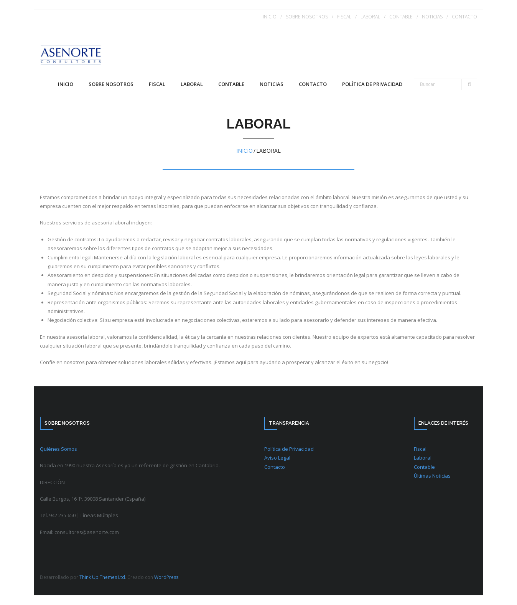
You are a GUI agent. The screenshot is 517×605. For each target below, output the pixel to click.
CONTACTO (464, 16)
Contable (424, 466)
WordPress (166, 577)
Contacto (274, 466)
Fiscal (420, 448)
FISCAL (344, 16)
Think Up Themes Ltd (102, 577)
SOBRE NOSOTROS (307, 16)
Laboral (422, 457)
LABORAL (370, 16)
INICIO (270, 16)
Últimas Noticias (432, 475)
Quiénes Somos (58, 448)
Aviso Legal (277, 457)
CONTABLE (401, 16)
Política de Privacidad (289, 448)
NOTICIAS (432, 16)
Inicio (65, 84)
